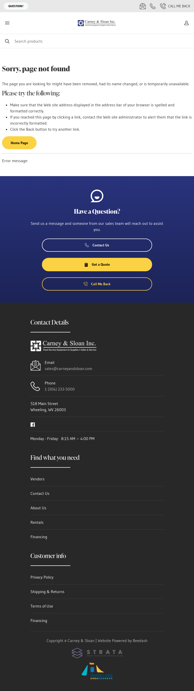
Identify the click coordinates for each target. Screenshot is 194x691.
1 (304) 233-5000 (60, 389)
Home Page (19, 143)
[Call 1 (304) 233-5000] (153, 6)
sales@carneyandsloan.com (68, 368)
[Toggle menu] (7, 23)
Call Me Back (175, 6)
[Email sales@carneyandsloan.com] (143, 6)
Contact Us (97, 245)
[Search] (97, 41)
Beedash (140, 640)
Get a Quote (97, 264)
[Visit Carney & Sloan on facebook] (32, 424)
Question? (16, 6)
